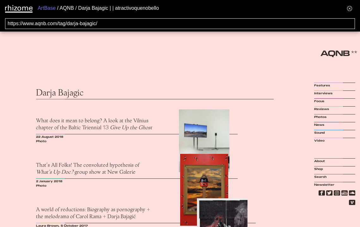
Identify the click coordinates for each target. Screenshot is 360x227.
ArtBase (47, 8)
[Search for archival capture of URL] (180, 23)
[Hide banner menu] (349, 8)
